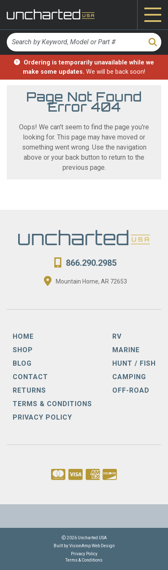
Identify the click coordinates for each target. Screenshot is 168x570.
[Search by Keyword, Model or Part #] (75, 42)
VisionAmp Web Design (92, 545)
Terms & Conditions (84, 560)
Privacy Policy (84, 553)
